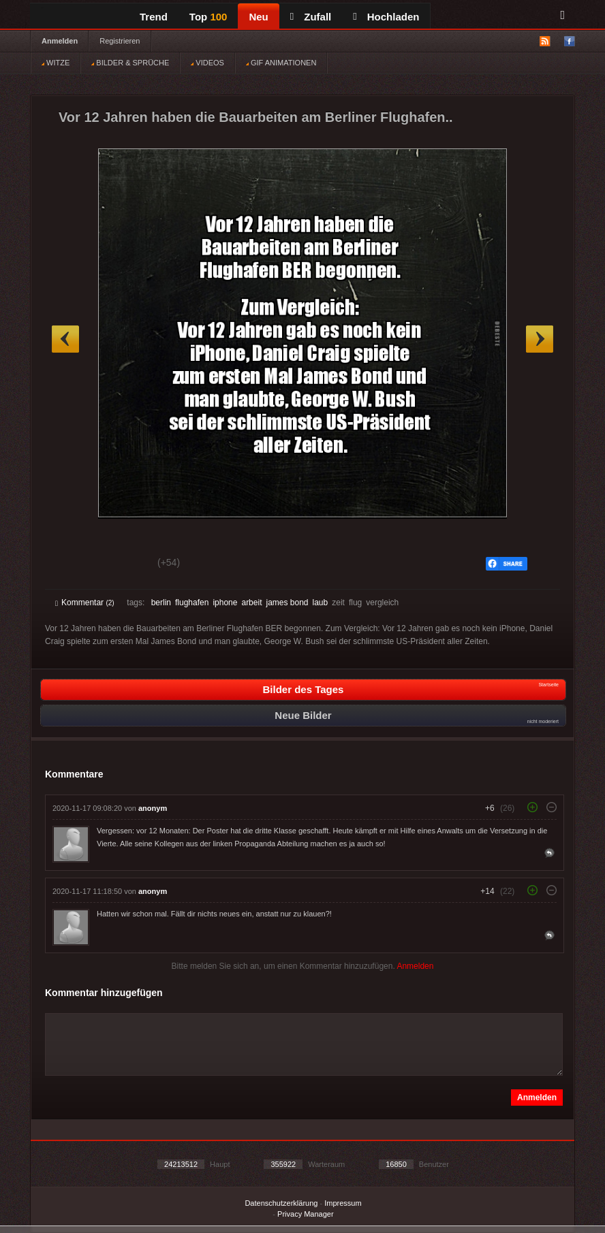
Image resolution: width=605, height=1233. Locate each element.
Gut (70, 564)
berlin (161, 602)
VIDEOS (207, 63)
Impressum (342, 1203)
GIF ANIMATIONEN (281, 63)
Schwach (121, 564)
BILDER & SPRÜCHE (130, 63)
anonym (152, 808)
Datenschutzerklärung (281, 1203)
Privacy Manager (305, 1214)
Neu (258, 16)
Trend (154, 16)
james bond (287, 602)
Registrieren (119, 41)
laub (320, 602)
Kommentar (84, 602)
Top (208, 16)
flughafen (191, 602)
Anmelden (60, 41)
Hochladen (386, 16)
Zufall (310, 16)
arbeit (251, 602)
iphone (225, 602)
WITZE (55, 63)
